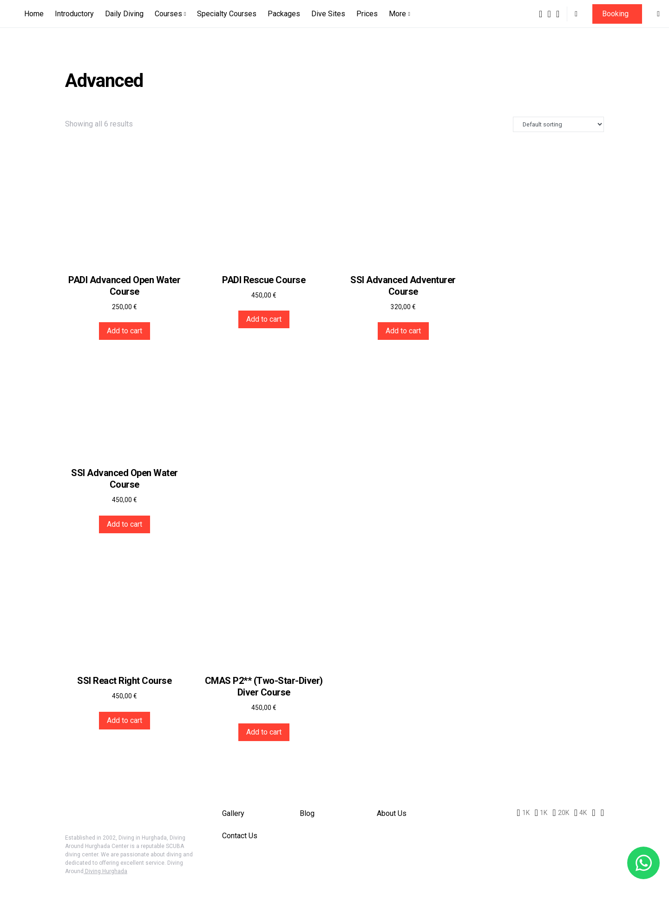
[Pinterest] (557, 14)
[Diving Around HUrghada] (580, 812)
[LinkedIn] (593, 812)
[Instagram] (549, 14)
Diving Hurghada (105, 871)
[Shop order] (558, 124)
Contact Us (239, 835)
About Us (392, 813)
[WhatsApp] (602, 812)
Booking (615, 13)
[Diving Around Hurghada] (540, 14)
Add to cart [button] (124, 330)
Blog (307, 813)
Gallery (233, 813)
